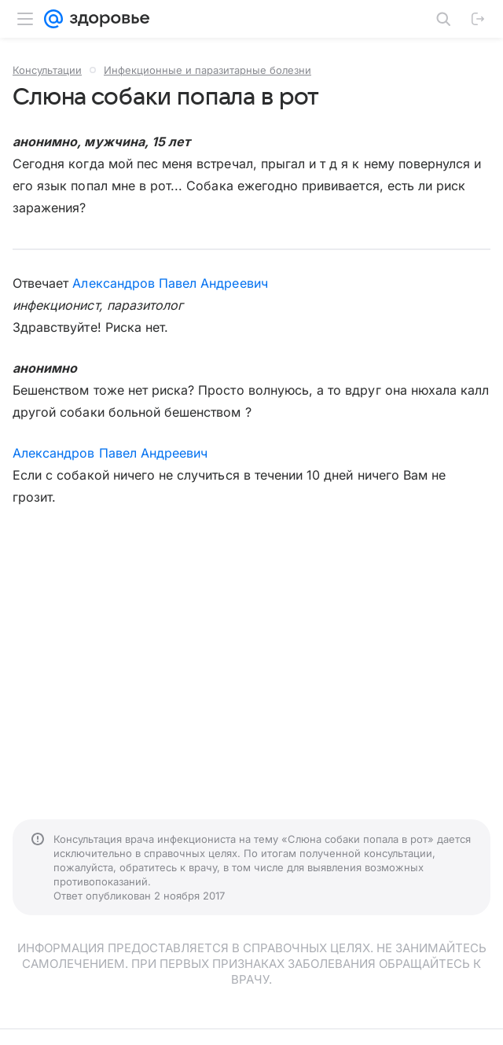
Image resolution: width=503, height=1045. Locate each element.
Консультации (47, 70)
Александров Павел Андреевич (169, 283)
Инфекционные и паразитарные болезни (207, 70)
